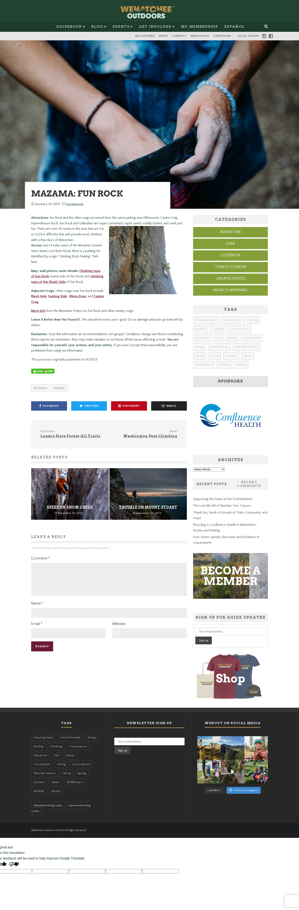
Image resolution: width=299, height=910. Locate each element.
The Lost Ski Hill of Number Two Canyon (221, 505)
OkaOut (60, 387)
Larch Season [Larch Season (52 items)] (219, 347)
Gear (230, 244)
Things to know (230, 267)
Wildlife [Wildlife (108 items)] (224, 364)
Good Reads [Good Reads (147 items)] (252, 338)
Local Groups (248, 36)
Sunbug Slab (57, 296)
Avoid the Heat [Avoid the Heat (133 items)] (232, 320)
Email (36, 629)
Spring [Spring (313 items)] (215, 355)
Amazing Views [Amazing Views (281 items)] (206, 320)
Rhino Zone (77, 296)
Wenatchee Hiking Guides (48, 805)
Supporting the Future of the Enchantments (222, 499)
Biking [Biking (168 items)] (253, 320)
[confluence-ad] (230, 446)
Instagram (264, 36)
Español (234, 26)
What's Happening (230, 290)
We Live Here (145, 36)
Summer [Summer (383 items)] (231, 355)
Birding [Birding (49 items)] (200, 329)
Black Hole (39, 296)
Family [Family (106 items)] (232, 338)
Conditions (222, 36)
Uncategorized (230, 279)
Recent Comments (249, 484)
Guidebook (69, 26)
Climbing (41, 387)
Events (121, 26)
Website (118, 629)
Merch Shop (199, 36)
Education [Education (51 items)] (202, 338)
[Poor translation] (14, 865)
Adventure (230, 232)
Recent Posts (212, 484)
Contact (179, 36)
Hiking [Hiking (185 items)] (200, 347)
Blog (97, 26)
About (163, 36)
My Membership (199, 26)
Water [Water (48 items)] (248, 355)
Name (37, 608)
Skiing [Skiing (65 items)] (199, 355)
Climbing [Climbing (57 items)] (218, 329)
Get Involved (155, 26)
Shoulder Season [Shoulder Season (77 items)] (246, 347)
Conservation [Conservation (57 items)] (240, 329)
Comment (40, 558)
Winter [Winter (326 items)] (241, 364)
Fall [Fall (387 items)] (218, 338)
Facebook (271, 36)
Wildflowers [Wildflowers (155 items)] (204, 364)
